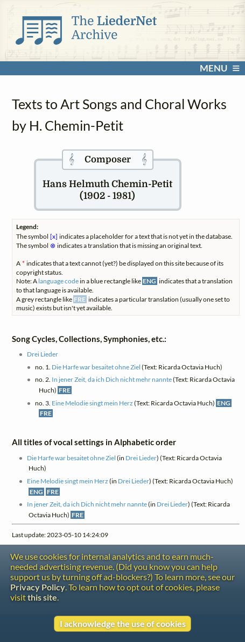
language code (58, 281)
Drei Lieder (42, 354)
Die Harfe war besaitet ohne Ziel (96, 367)
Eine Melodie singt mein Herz (92, 403)
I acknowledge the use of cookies (123, 623)
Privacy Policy (37, 587)
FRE (65, 390)
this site (42, 597)
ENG (223, 403)
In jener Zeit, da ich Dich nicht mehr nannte (112, 379)
